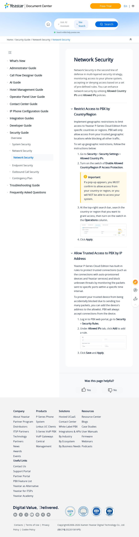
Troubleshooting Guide (25, 185)
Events (17, 456)
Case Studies (89, 426)
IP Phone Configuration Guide (29, 111)
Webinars (87, 441)
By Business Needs (70, 446)
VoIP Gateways (44, 436)
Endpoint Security (22, 165)
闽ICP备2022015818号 (69, 529)
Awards (17, 451)
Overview (16, 138)
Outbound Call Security (25, 172)
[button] (8, 61)
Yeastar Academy (23, 496)
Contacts (18, 524)
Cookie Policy (28, 529)
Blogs (85, 421)
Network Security (41, 39)
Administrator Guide (23, 68)
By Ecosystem (67, 441)
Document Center (39, 6)
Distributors (20, 426)
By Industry (65, 436)
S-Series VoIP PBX (46, 431)
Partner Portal (21, 476)
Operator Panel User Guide (27, 97)
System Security (21, 144)
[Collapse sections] (131, 39)
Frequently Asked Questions (28, 192)
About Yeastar (21, 416)
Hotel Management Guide (26, 89)
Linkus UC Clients (46, 426)
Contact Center (67, 421)
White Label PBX (68, 426)
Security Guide (22, 39)
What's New (17, 61)
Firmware (87, 436)
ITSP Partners (21, 431)
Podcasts (87, 446)
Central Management (43, 444)
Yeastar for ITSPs (23, 491)
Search (106, 24)
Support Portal (22, 471)
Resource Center (91, 416)
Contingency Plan (22, 178)
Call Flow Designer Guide (26, 75)
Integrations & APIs (70, 431)
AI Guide (15, 82)
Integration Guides (22, 118)
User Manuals (90, 431)
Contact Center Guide (23, 104)
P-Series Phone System (45, 419)
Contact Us (19, 466)
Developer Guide (20, 125)
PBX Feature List (22, 481)
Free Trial (105, 6)
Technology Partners (20, 439)
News (16, 446)
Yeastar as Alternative (26, 486)
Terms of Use (32, 524)
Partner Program (23, 421)
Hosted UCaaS (67, 416)
